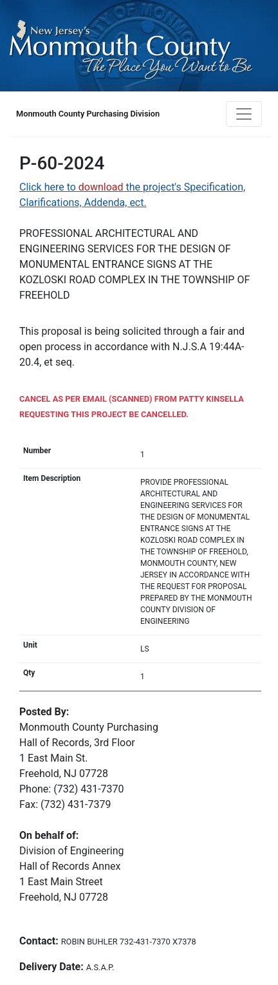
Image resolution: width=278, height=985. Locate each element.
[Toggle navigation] (244, 114)
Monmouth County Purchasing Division (88, 113)
